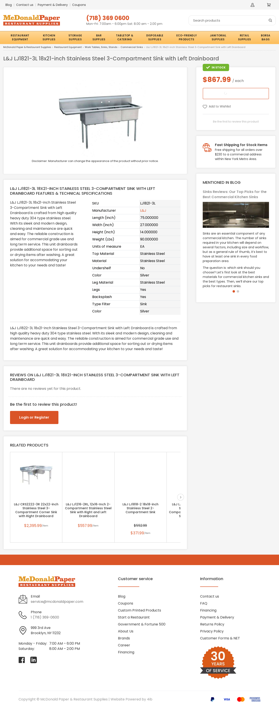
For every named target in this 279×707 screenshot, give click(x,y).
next (180, 497)
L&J (143, 210)
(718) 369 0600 (107, 18)
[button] (234, 291)
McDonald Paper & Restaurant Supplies (27, 47)
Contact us (24, 5)
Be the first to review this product (236, 121)
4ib (149, 699)
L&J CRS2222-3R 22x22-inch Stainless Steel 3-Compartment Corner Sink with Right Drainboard (36, 510)
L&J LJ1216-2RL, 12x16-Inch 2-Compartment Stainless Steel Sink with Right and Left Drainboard (88, 510)
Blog (8, 5)
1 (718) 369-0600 (45, 617)
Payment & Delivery (53, 5)
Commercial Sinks (132, 47)
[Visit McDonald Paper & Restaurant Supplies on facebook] (22, 660)
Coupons (79, 5)
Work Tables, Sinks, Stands (101, 47)
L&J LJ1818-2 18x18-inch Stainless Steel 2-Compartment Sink (140, 508)
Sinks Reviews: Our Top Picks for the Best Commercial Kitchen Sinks (235, 194)
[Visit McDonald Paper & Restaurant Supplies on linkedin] (33, 660)
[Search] (232, 20)
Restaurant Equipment (68, 47)
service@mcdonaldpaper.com (57, 601)
